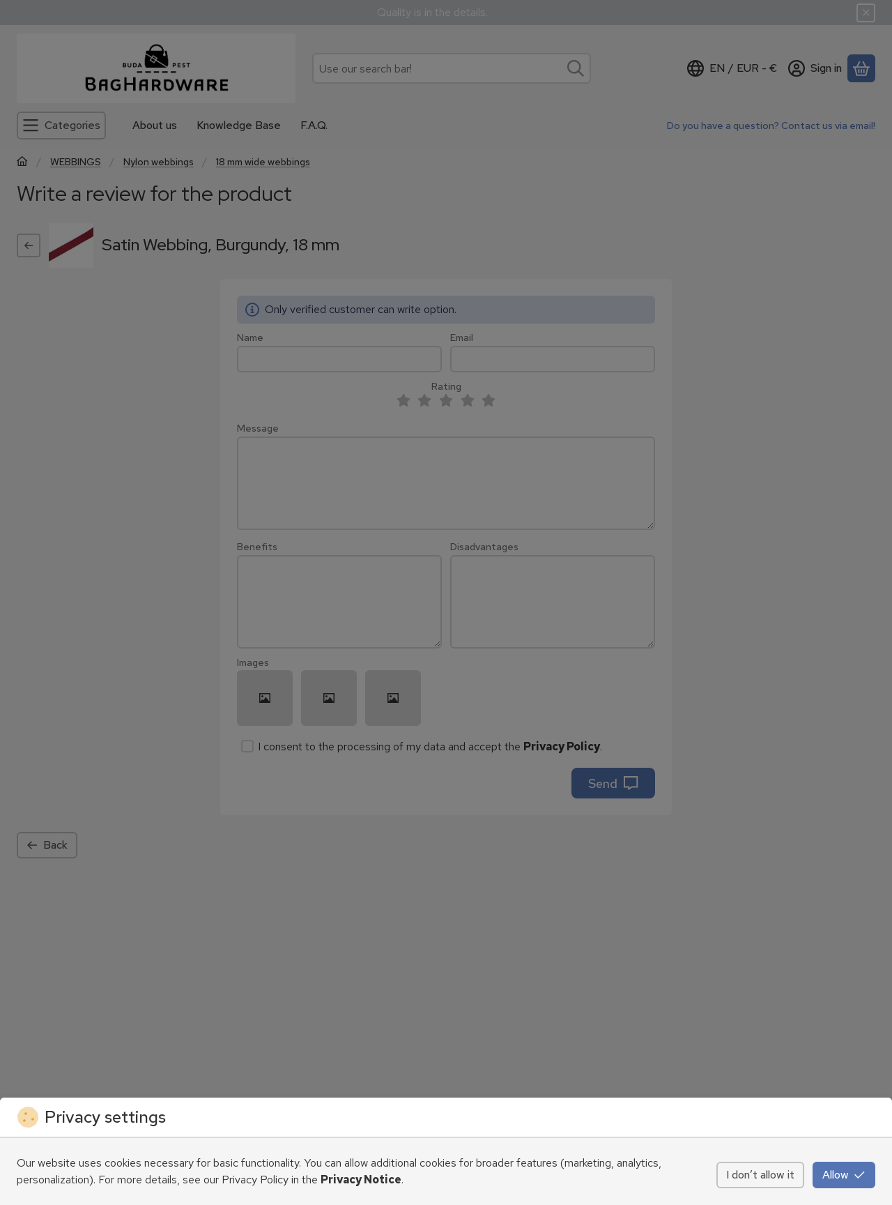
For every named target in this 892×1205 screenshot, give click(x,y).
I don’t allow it (760, 1174)
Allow (844, 1174)
